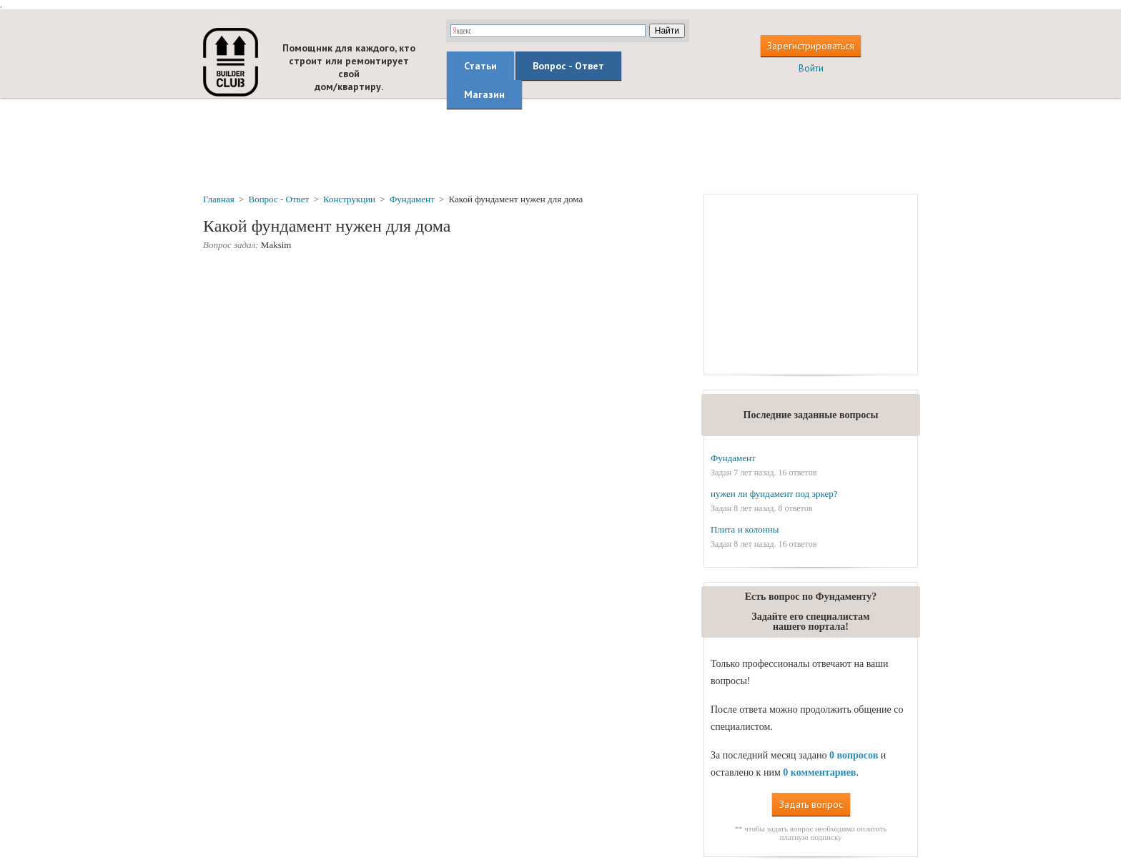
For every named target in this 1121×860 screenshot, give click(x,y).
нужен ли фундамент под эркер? (774, 493)
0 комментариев (819, 772)
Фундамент (733, 458)
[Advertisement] (560, 145)
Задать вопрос (811, 804)
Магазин (484, 94)
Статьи (480, 65)
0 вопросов (853, 755)
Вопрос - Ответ (568, 65)
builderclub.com (230, 62)
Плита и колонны (745, 529)
